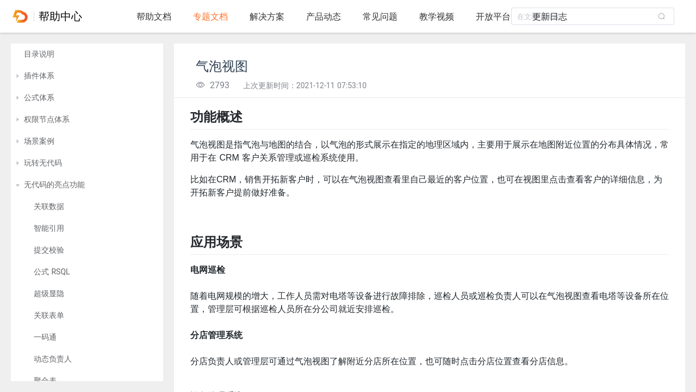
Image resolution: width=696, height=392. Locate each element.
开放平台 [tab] (493, 16)
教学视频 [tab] (436, 16)
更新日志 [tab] (549, 16)
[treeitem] (87, 54)
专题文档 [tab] (210, 16)
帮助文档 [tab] (153, 16)
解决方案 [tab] (267, 16)
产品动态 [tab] (323, 16)
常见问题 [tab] (380, 16)
